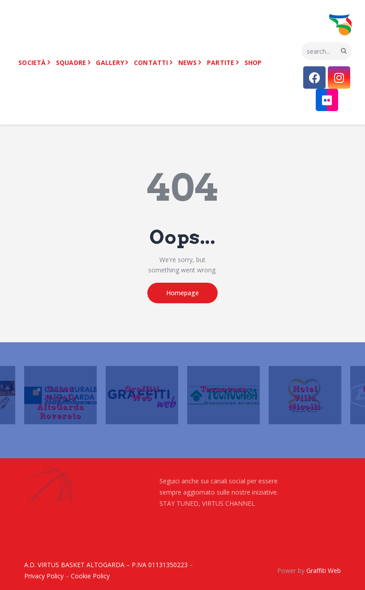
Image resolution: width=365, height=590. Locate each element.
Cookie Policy (90, 576)
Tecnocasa (223, 388)
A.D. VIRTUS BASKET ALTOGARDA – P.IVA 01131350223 (106, 564)
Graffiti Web (142, 393)
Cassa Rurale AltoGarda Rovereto (60, 402)
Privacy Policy (44, 576)
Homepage (182, 293)
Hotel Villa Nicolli (305, 397)
